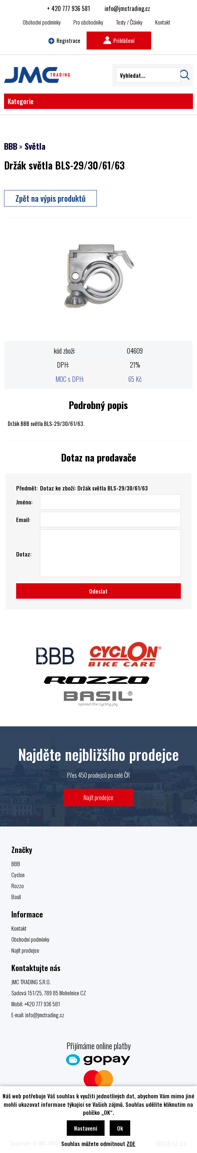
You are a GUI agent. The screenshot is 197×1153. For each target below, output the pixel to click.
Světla (35, 146)
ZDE (131, 1143)
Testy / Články (129, 22)
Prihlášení (118, 40)
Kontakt (162, 22)
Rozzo (17, 886)
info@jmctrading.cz (127, 8)
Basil (16, 897)
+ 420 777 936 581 (68, 8)
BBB (10, 146)
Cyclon (18, 875)
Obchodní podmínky (42, 22)
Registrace (64, 40)
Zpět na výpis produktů (50, 198)
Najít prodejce (98, 797)
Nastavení (85, 1128)
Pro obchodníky (88, 22)
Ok (120, 1128)
